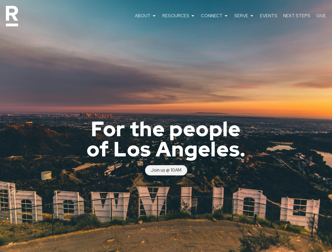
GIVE (321, 16)
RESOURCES (178, 16)
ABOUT (145, 16)
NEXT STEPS (296, 16)
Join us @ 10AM (166, 170)
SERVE (244, 16)
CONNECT (214, 16)
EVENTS (268, 16)
